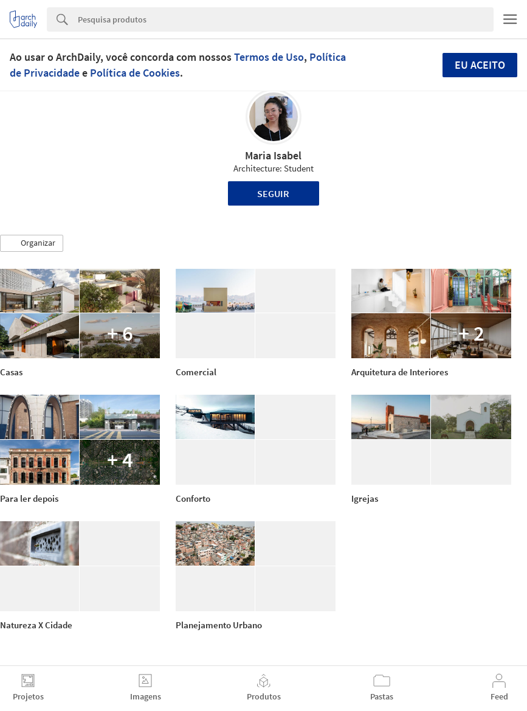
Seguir (273, 193)
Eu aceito (480, 65)
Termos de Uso (269, 57)
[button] (31, 243)
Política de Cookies (135, 73)
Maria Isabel (273, 155)
